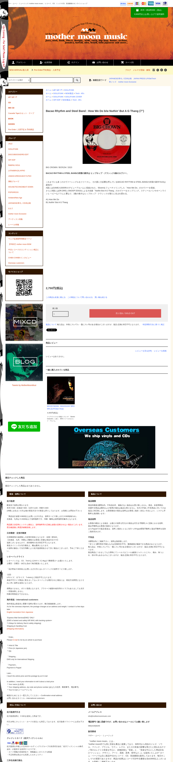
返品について (51, 324)
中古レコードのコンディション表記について (23, 251)
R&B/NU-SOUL (14, 165)
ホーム (48, 90)
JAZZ (10, 144)
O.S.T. (10, 209)
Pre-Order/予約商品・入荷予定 (45, 70)
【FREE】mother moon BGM (19, 244)
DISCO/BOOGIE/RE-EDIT (18, 155)
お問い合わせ (100, 62)
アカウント (18, 62)
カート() (127, 62)
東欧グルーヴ (13, 181)
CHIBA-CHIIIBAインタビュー (19, 258)
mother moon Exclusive (127, 82)
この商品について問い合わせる (80, 297)
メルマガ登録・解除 (141, 70)
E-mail (15, 640)
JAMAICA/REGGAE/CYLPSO (19, 176)
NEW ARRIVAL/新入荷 (17, 70)
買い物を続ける (101, 297)
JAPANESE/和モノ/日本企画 (120, 79)
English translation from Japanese (20, 612)
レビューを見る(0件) (143, 351)
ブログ (128, 70)
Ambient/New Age (15, 198)
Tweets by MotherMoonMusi (24, 385)
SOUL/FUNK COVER (73, 97)
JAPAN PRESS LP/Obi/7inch (145, 79)
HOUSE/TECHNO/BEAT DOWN (20, 187)
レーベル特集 (13, 225)
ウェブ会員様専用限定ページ (20, 239)
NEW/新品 (69, 93)
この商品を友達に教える (56, 297)
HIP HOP (56, 100)
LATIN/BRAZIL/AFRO (16, 171)
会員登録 (46, 62)
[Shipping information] (15, 629)
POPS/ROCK (13, 192)
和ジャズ (112, 82)
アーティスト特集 (15, 219)
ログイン (73, 62)
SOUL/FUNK (69, 90)
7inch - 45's (79, 93)
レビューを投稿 (160, 351)
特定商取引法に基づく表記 (153, 324)
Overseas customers (16, 263)
